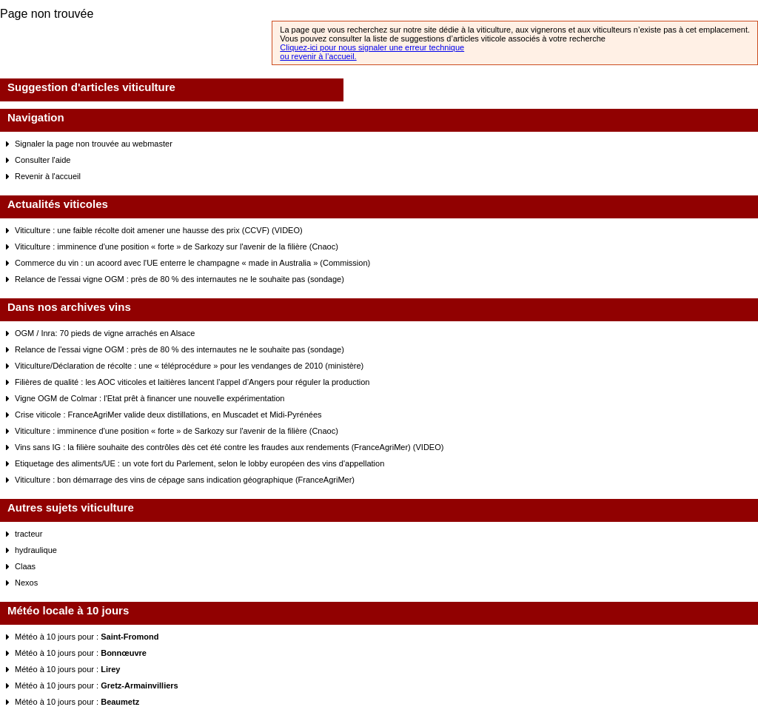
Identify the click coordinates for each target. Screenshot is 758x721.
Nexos (26, 582)
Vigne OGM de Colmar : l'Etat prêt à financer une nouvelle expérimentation (149, 398)
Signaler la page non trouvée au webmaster (93, 143)
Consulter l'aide (42, 159)
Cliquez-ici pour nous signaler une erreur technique (372, 47)
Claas (25, 566)
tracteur (28, 533)
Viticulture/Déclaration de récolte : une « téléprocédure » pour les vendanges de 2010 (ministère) (189, 365)
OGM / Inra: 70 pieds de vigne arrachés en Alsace (105, 333)
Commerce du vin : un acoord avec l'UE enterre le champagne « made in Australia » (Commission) (192, 262)
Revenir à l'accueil (48, 176)
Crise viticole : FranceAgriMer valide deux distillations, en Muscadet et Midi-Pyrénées (168, 414)
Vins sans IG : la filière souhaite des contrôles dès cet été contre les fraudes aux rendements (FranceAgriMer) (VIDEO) (229, 447)
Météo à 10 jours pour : (86, 636)
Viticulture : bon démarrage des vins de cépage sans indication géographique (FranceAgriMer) (185, 479)
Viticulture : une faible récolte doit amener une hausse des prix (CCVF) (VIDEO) (159, 230)
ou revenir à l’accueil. (318, 56)
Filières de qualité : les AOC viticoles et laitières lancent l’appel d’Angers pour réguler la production (192, 382)
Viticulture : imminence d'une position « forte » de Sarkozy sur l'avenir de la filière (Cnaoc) (176, 246)
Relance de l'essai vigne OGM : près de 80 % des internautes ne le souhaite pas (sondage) (179, 279)
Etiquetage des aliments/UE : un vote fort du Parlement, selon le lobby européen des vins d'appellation (199, 463)
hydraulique (36, 550)
